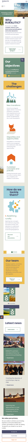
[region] (14, 429)
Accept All (14, 432)
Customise (14, 436)
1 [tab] (9, 76)
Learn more (11, 329)
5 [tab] (17, 76)
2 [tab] (11, 76)
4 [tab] (15, 76)
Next (23, 75)
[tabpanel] (14, 67)
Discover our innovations (11, 236)
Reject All (14, 440)
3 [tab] (13, 76)
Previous (5, 75)
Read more (10, 358)
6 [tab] (19, 76)
